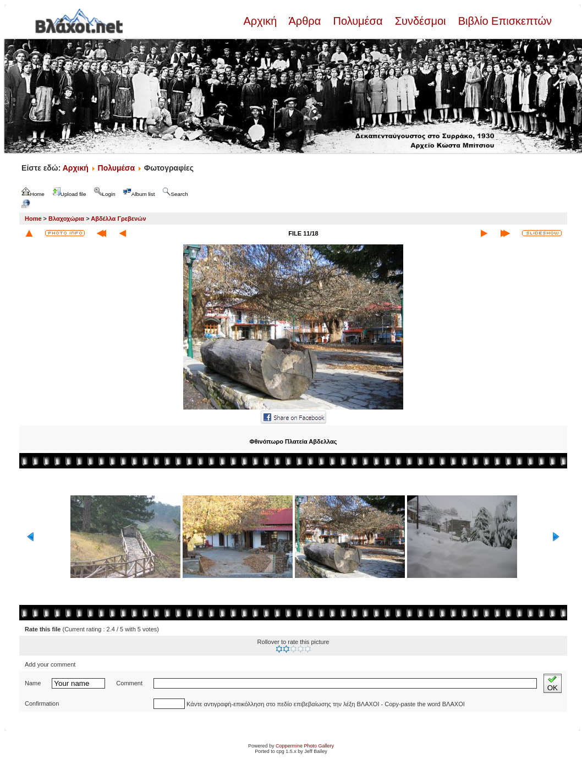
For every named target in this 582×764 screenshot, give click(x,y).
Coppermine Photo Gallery (305, 746)
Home (33, 218)
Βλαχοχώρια (66, 218)
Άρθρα (305, 21)
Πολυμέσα (358, 21)
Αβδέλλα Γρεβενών (118, 218)
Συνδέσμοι (420, 21)
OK (552, 683)
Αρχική (261, 21)
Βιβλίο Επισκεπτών (503, 21)
